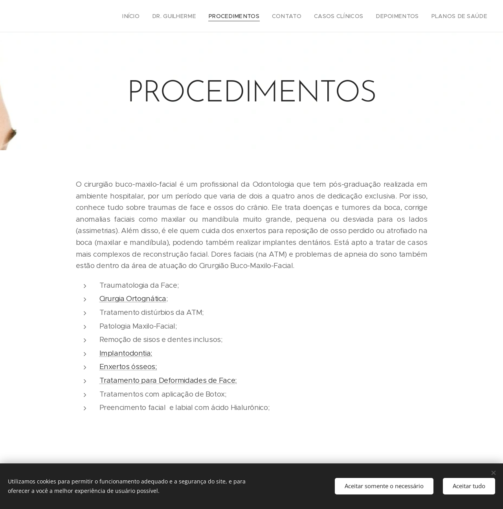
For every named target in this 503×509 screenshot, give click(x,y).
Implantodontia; (125, 353)
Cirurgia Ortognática (133, 298)
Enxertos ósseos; (128, 366)
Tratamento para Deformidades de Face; (168, 380)
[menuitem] (157, 16)
